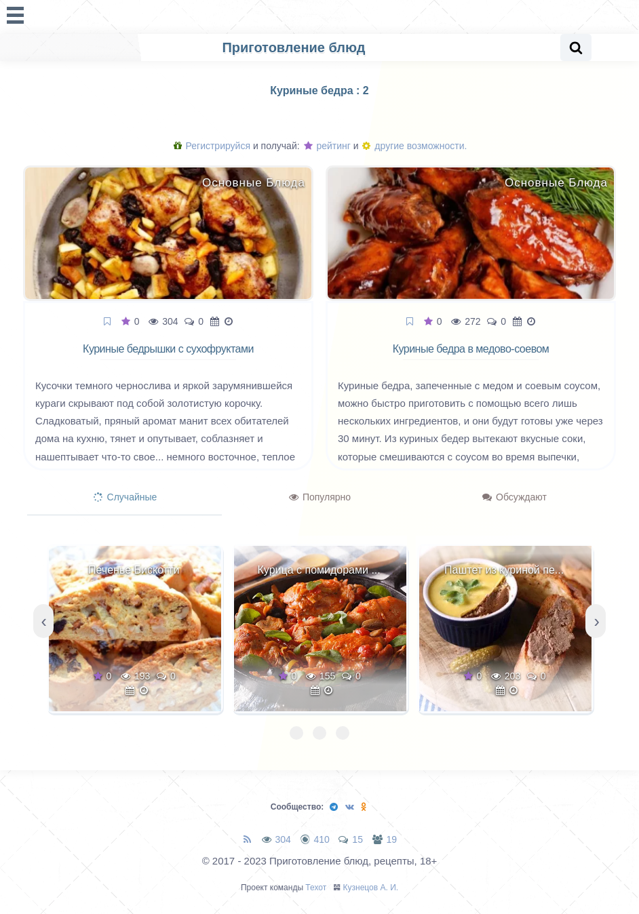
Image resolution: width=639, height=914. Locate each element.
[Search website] (576, 47)
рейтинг (327, 145)
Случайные (125, 497)
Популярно (320, 497)
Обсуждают (514, 497)
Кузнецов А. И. (371, 887)
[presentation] (43, 621)
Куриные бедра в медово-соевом (471, 349)
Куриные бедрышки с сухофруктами (168, 349)
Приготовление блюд (293, 47)
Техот (315, 887)
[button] (296, 733)
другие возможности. (414, 145)
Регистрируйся (212, 145)
